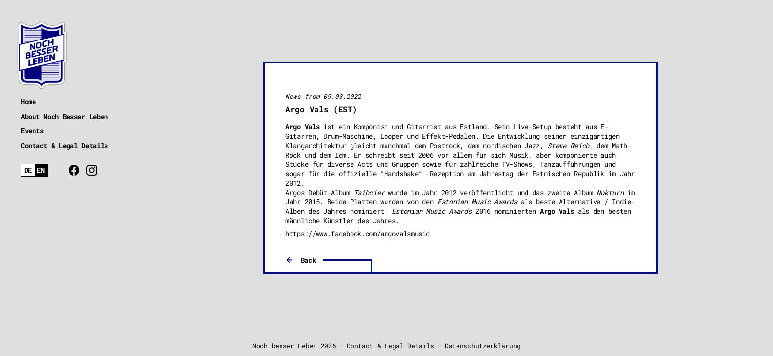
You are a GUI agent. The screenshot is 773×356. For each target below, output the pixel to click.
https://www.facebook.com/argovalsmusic (357, 233)
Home (28, 101)
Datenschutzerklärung (483, 346)
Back (308, 260)
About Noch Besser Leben (64, 116)
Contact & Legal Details (64, 145)
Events (32, 130)
